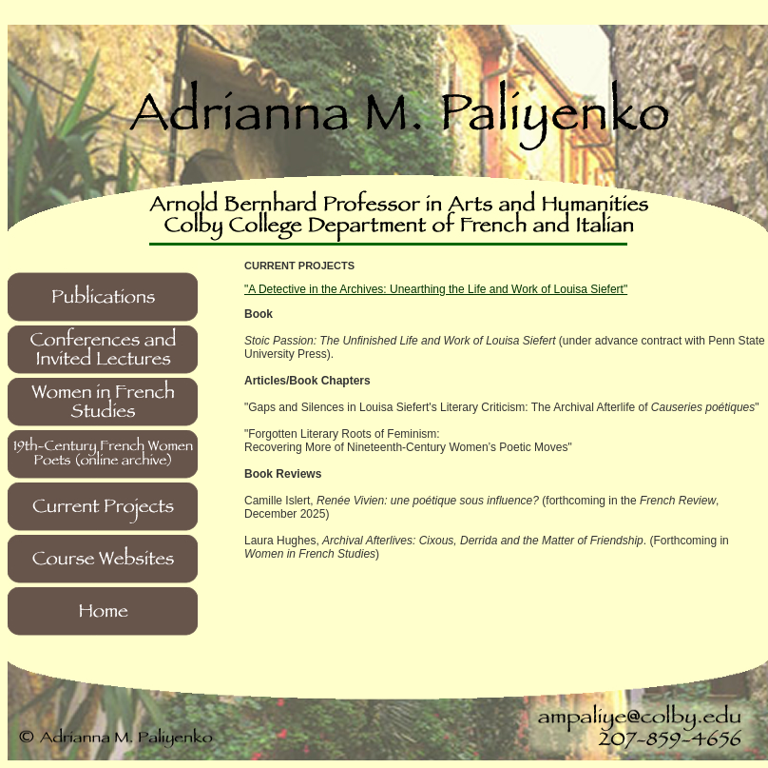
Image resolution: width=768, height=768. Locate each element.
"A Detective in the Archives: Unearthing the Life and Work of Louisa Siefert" (435, 289)
